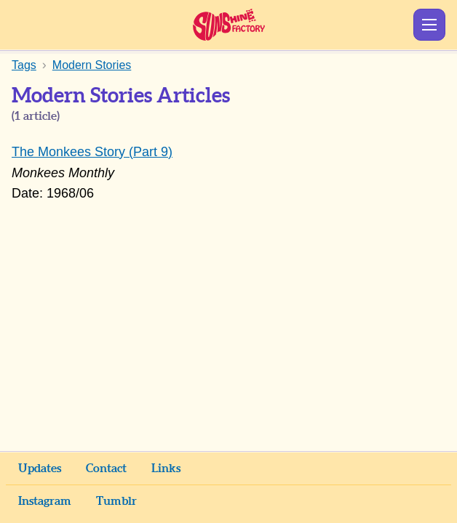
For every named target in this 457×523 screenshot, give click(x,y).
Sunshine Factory (229, 25)
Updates (39, 468)
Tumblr (116, 501)
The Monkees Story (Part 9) (92, 152)
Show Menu (429, 25)
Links (165, 468)
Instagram (44, 501)
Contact (106, 468)
